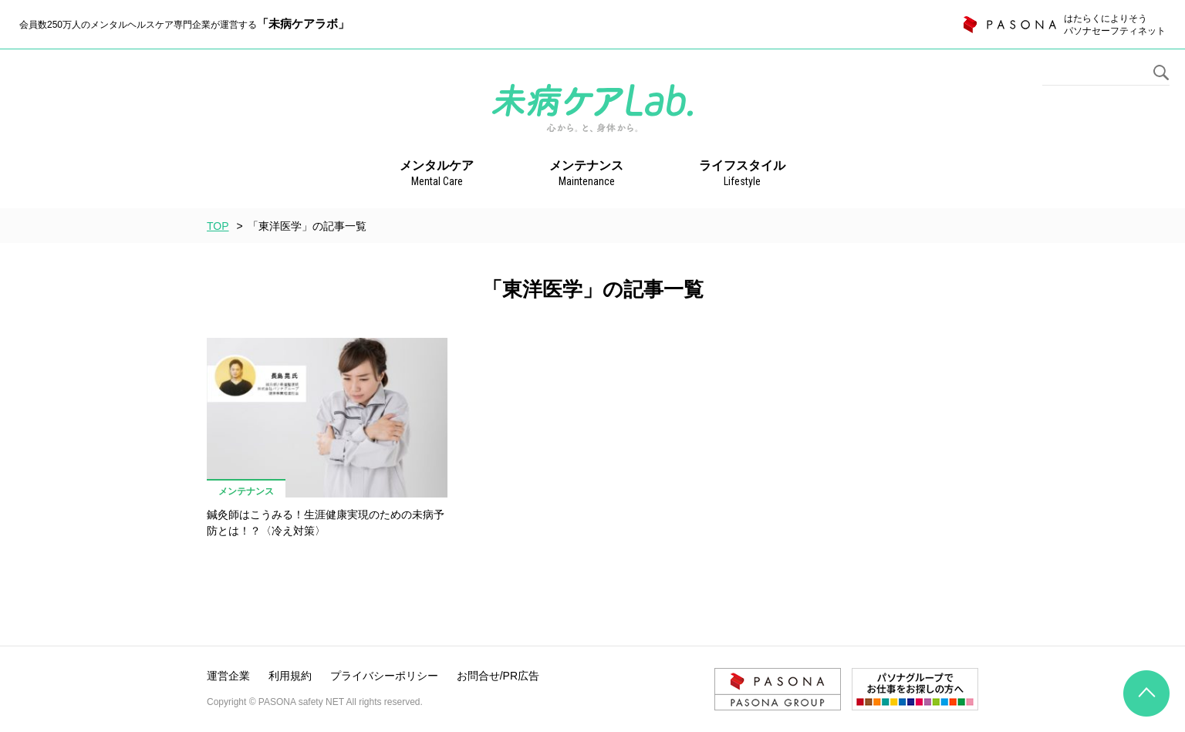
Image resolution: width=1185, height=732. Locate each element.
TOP (218, 226)
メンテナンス (586, 174)
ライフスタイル (742, 174)
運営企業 (228, 676)
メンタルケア (437, 174)
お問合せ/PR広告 (498, 676)
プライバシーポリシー (384, 676)
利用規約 (290, 676)
